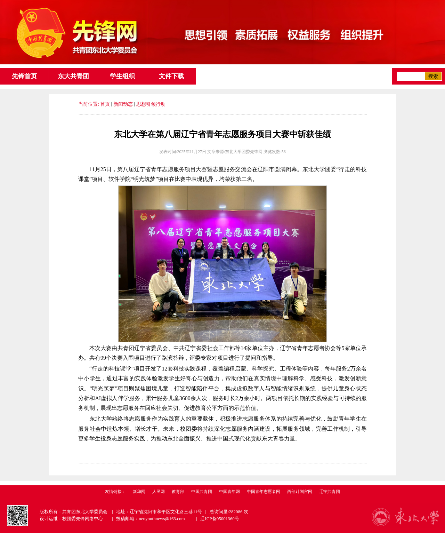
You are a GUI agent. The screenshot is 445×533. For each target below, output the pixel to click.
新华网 (139, 491)
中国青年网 (229, 491)
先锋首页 (24, 76)
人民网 (158, 491)
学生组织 (122, 76)
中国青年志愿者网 (263, 491)
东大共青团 (73, 76)
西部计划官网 (299, 491)
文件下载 (171, 76)
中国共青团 (201, 491)
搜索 (433, 76)
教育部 (178, 491)
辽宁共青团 (329, 491)
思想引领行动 (150, 104)
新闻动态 (123, 104)
